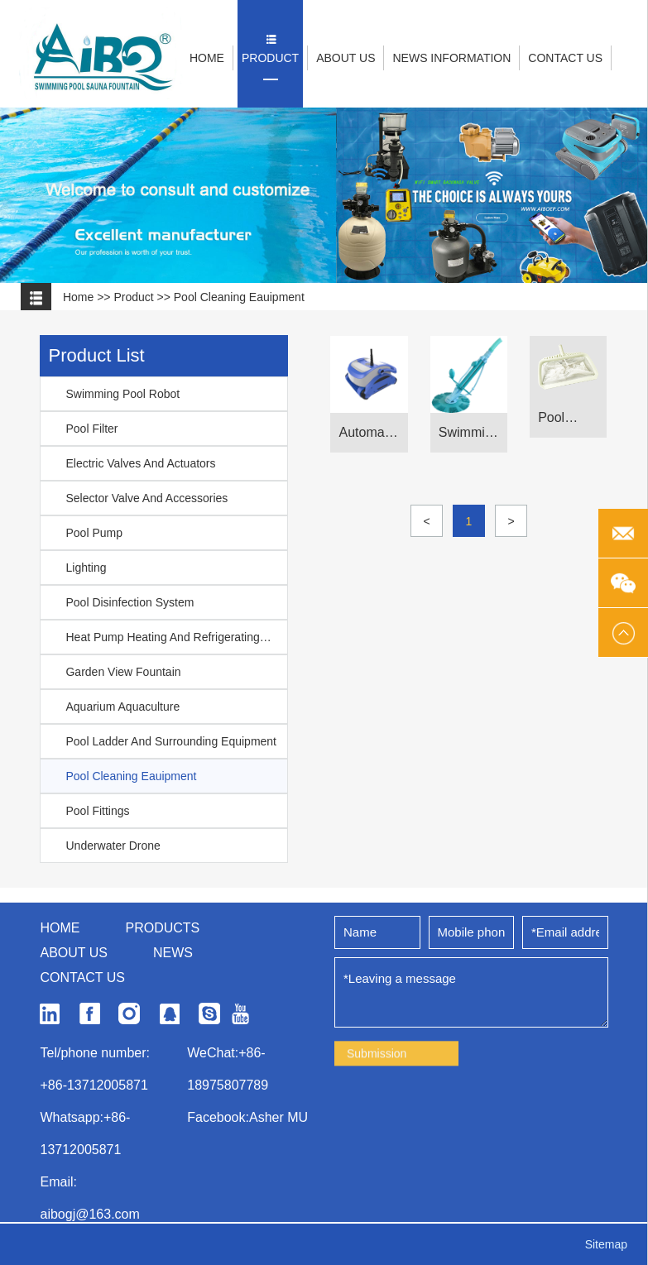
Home (78, 297)
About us (74, 1043)
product (133, 297)
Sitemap (606, 1244)
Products (162, 1018)
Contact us (82, 1068)
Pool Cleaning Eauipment (239, 297)
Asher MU (278, 1207)
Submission (376, 1150)
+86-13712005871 (93, 1175)
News (173, 1043)
